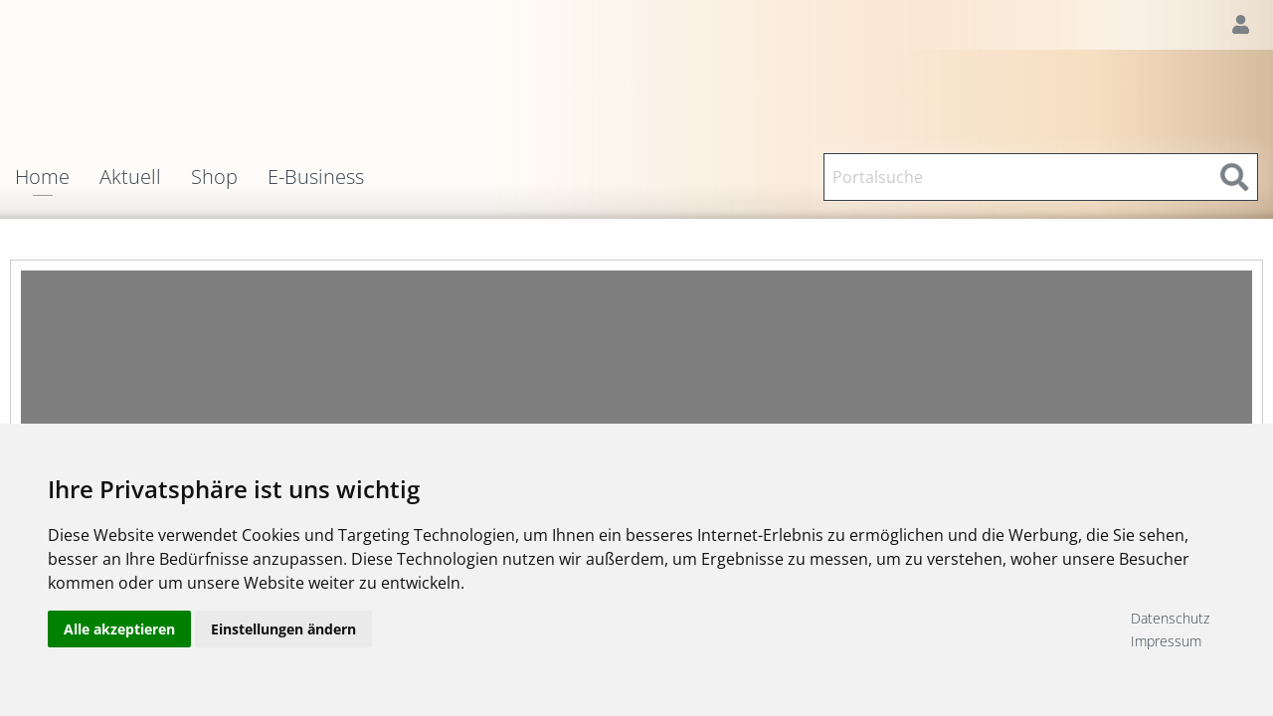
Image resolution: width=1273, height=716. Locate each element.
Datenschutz (1170, 618)
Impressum (1166, 640)
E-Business (316, 177)
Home (42, 178)
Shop (214, 177)
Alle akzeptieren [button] (119, 629)
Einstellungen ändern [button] (283, 629)
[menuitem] (57, 177)
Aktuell (130, 177)
